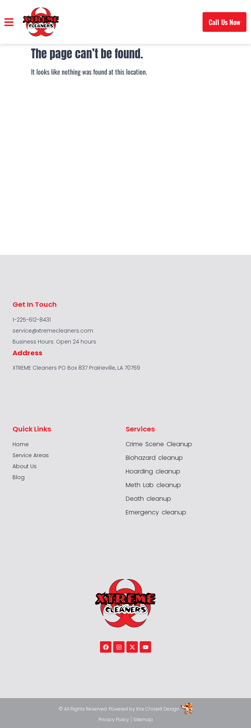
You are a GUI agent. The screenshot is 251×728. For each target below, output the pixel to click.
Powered (119, 709)
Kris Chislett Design (157, 709)
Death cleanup (148, 499)
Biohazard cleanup (154, 458)
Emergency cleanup (156, 512)
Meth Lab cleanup (153, 485)
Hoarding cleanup (153, 471)
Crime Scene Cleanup (159, 444)
